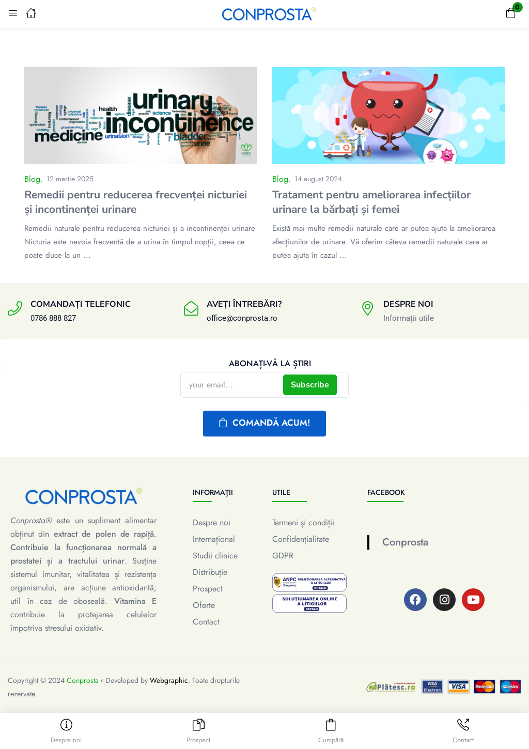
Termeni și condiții (303, 522)
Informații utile (408, 318)
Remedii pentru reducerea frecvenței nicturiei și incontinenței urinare (135, 202)
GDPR (282, 555)
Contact (206, 622)
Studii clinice (215, 555)
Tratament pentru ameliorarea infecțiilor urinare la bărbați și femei (371, 202)
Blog (32, 179)
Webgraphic (169, 680)
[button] (511, 14)
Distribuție (210, 572)
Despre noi (211, 522)
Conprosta (405, 542)
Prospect (208, 589)
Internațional (214, 539)
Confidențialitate (300, 539)
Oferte (204, 605)
